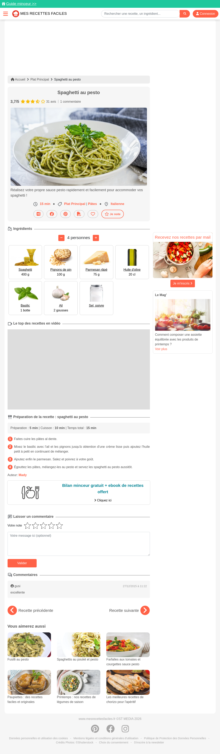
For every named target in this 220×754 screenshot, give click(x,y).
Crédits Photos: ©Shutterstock (74, 742)
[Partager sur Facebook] (52, 214)
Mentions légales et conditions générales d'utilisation (105, 738)
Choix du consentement (113, 742)
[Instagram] (125, 730)
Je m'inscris (183, 283)
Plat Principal (39, 79)
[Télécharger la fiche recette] (79, 214)
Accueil (18, 79)
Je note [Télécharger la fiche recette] (113, 214)
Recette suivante (129, 610)
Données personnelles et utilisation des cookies (38, 738)
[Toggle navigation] (5, 14)
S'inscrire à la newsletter (149, 742)
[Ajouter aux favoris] (93, 214)
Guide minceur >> (21, 4)
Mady (23, 475)
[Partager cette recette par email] (38, 214)
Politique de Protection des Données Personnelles (175, 738)
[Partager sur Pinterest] (65, 214)
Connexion (205, 13)
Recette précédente (30, 610)
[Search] (185, 13)
